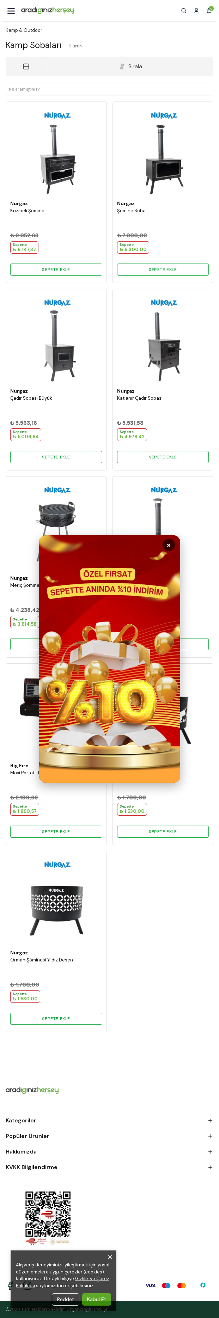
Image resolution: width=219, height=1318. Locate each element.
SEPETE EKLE (56, 269)
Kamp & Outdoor (24, 30)
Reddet (65, 1299)
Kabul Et (96, 1299)
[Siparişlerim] (196, 10)
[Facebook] (10, 1285)
